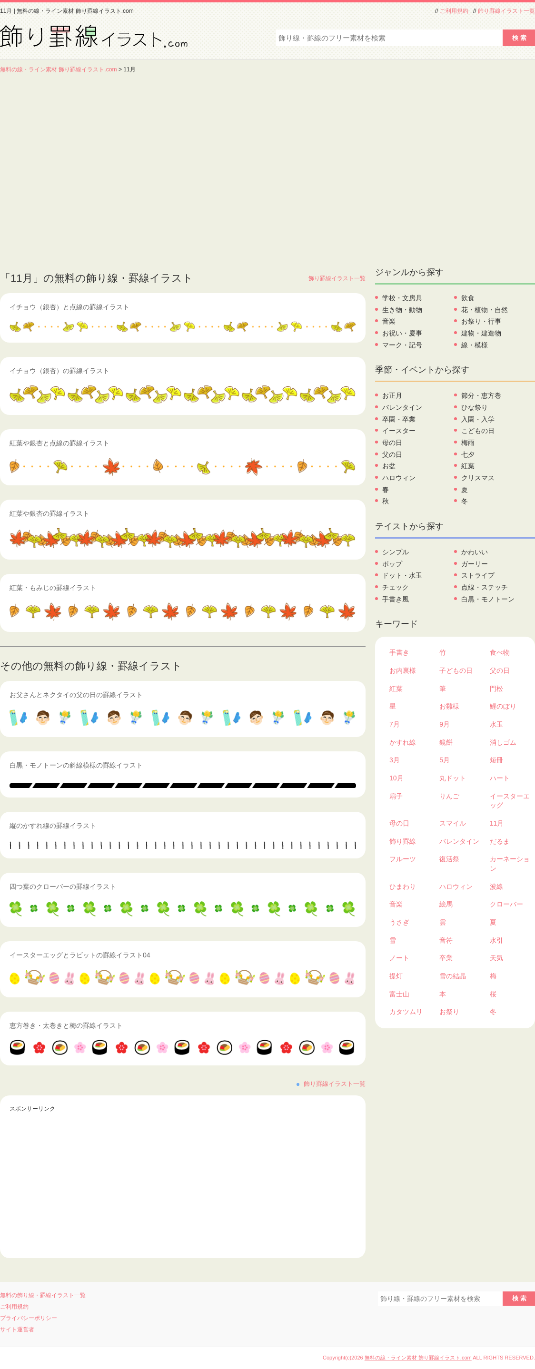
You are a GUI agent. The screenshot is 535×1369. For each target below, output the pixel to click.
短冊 (496, 760)
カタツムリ (406, 1011)
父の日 (392, 454)
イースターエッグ (510, 800)
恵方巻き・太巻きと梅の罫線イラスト (66, 1025)
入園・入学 (478, 419)
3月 (394, 760)
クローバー (506, 904)
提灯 (396, 976)
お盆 (389, 466)
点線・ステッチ (484, 587)
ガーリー (474, 564)
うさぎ (399, 922)
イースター (399, 430)
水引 (496, 940)
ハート (500, 778)
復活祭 (449, 859)
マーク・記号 (402, 345)
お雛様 (449, 706)
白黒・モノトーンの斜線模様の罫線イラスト (76, 765)
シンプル (395, 552)
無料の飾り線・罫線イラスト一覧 (43, 1295)
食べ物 (500, 652)
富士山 (399, 994)
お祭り (449, 1011)
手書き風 (395, 599)
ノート (399, 958)
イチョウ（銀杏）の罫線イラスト (59, 370)
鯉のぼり (503, 706)
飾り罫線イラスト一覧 (506, 11)
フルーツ (402, 859)
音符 (446, 940)
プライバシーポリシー (28, 1318)
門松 (496, 688)
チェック (395, 587)
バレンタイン (402, 407)
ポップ (392, 564)
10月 (396, 778)
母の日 (392, 442)
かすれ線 (402, 742)
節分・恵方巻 (481, 395)
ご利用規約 (454, 11)
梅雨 (468, 442)
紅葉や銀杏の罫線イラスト (49, 513)
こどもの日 (478, 430)
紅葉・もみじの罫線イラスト (53, 587)
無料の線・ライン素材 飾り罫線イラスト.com (58, 69)
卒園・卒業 (399, 419)
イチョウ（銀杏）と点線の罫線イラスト (69, 307)
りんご (449, 796)
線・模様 (474, 345)
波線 (496, 886)
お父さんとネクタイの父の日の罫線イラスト (76, 695)
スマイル (452, 823)
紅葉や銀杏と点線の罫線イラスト (59, 443)
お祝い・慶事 (402, 333)
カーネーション (510, 863)
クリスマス (478, 478)
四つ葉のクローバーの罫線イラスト (63, 886)
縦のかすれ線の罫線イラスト (53, 825)
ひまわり (402, 886)
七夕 (468, 454)
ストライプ (478, 575)
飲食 (468, 298)
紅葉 (468, 466)
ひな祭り (474, 407)
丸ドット (452, 778)
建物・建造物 (481, 333)
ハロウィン (399, 478)
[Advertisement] (89, 168)
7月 (394, 724)
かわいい (474, 552)
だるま (500, 841)
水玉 (496, 724)
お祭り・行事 (481, 321)
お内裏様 (402, 670)
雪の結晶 (452, 976)
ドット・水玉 (402, 575)
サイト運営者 (17, 1329)
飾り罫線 (402, 841)
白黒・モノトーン (488, 599)
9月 (444, 724)
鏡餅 (446, 742)
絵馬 (446, 904)
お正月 (392, 395)
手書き (399, 652)
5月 (444, 760)
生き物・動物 (402, 310)
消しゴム (503, 742)
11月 (497, 823)
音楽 (389, 321)
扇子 (396, 796)
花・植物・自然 (484, 310)
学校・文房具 (402, 298)
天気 (496, 958)
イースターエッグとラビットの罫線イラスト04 (80, 955)
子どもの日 (456, 670)
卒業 (446, 958)
